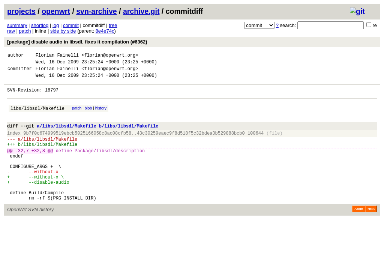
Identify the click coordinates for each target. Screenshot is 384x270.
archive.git (141, 11)
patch (25, 31)
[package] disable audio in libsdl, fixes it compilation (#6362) (77, 42)
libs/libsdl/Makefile (37, 116)
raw (11, 31)
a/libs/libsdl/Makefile (66, 136)
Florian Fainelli (57, 56)
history (100, 115)
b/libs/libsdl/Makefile (128, 136)
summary (17, 25)
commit (71, 25)
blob (88, 115)
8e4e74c (105, 31)
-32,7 (22, 165)
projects (21, 11)
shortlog (39, 25)
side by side (63, 31)
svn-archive (96, 11)
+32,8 (38, 165)
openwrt (56, 11)
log (55, 25)
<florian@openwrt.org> (109, 56)
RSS (371, 234)
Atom (358, 234)
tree (113, 25)
